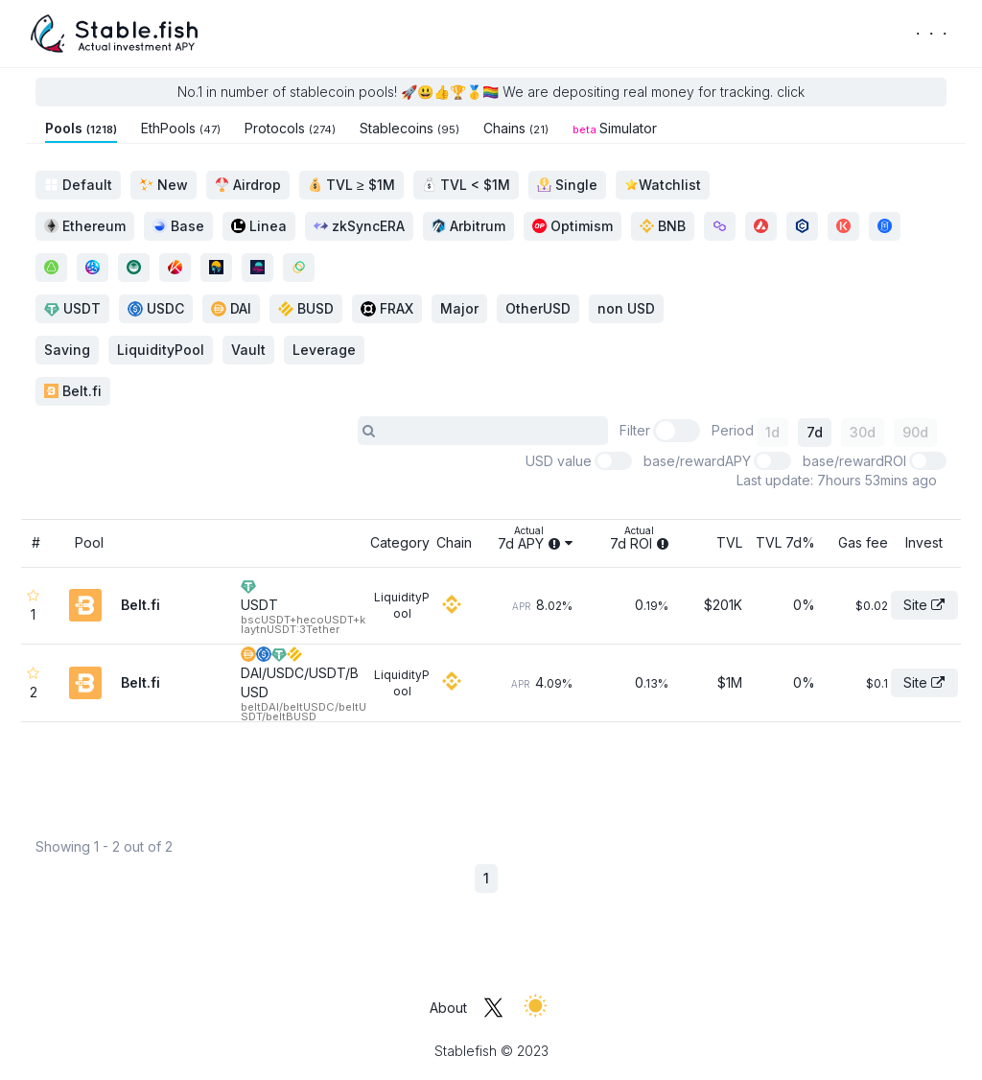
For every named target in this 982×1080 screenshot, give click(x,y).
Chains (516, 128)
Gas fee (863, 542)
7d (815, 432)
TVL (729, 542)
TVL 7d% (785, 542)
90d (915, 432)
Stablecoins (409, 128)
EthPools (181, 128)
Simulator (615, 128)
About (448, 1007)
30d (863, 432)
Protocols (290, 128)
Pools (81, 128)
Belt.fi (73, 391)
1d (772, 432)
